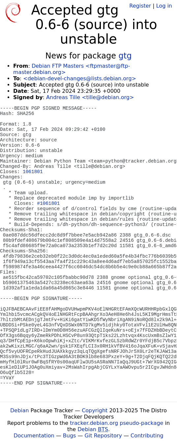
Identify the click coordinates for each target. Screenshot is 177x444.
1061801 (33, 171)
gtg (125, 55)
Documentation (34, 435)
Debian (19, 410)
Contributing (147, 435)
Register (140, 6)
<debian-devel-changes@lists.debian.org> (79, 78)
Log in (164, 6)
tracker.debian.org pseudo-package (116, 423)
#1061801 (48, 203)
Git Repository (103, 435)
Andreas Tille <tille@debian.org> (90, 97)
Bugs (69, 435)
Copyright (94, 410)
